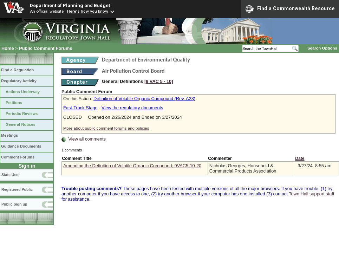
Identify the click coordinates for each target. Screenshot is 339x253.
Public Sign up (14, 204)
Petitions (14, 102)
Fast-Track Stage (80, 107)
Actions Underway (23, 92)
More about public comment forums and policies (106, 128)
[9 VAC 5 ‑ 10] (158, 81)
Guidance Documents (21, 146)
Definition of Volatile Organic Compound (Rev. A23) (144, 98)
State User (10, 175)
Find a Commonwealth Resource (290, 8)
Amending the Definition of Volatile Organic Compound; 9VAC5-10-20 (132, 165)
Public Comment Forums (45, 48)
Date (299, 158)
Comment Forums (17, 157)
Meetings (9, 135)
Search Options (322, 48)
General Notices (20, 124)
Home (7, 48)
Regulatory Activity (19, 81)
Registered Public (17, 189)
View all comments (87, 139)
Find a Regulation (17, 70)
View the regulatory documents (132, 107)
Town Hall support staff (311, 193)
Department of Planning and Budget (70, 5)
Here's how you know (87, 11)
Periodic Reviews (22, 113)
